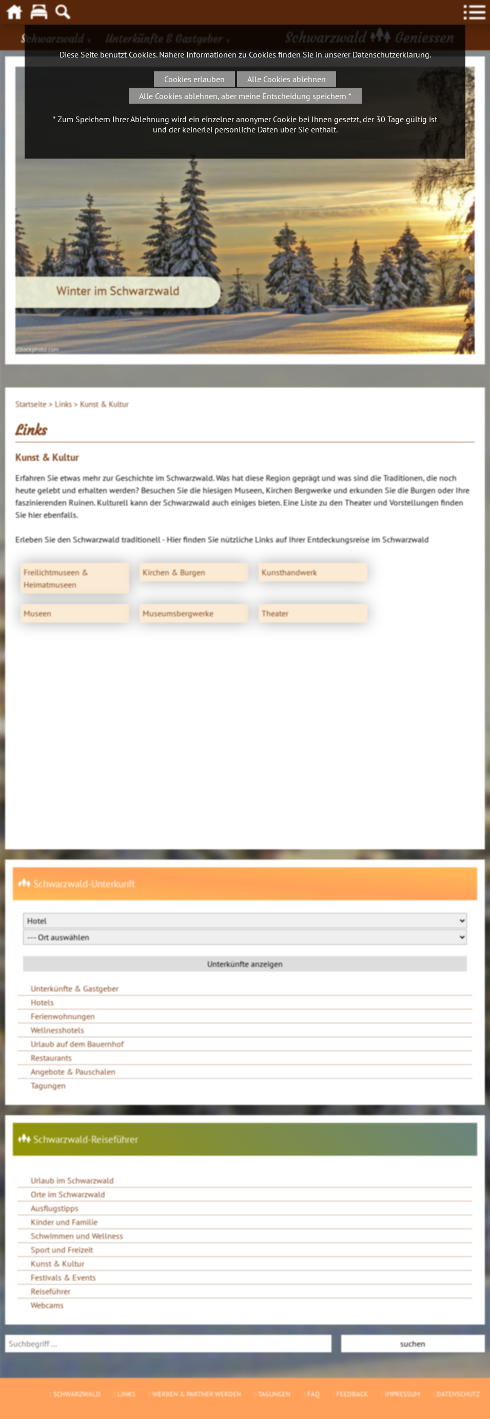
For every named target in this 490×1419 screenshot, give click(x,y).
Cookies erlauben (194, 79)
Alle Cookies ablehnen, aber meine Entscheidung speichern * (245, 96)
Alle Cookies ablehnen (286, 79)
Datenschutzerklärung (390, 54)
